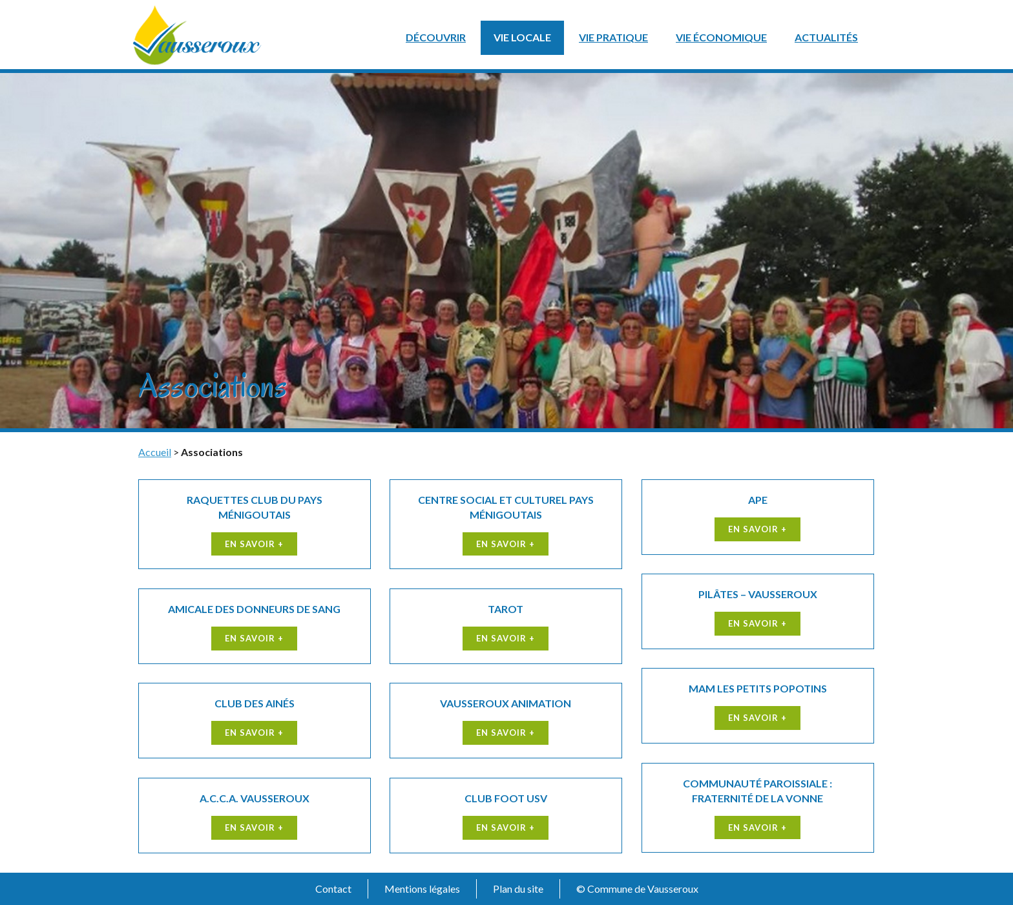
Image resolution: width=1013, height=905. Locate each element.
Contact (333, 888)
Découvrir (436, 37)
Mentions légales (422, 888)
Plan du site (518, 888)
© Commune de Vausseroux (637, 888)
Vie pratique (613, 37)
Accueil (154, 452)
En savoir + (254, 544)
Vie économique (721, 37)
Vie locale (522, 37)
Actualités (826, 37)
